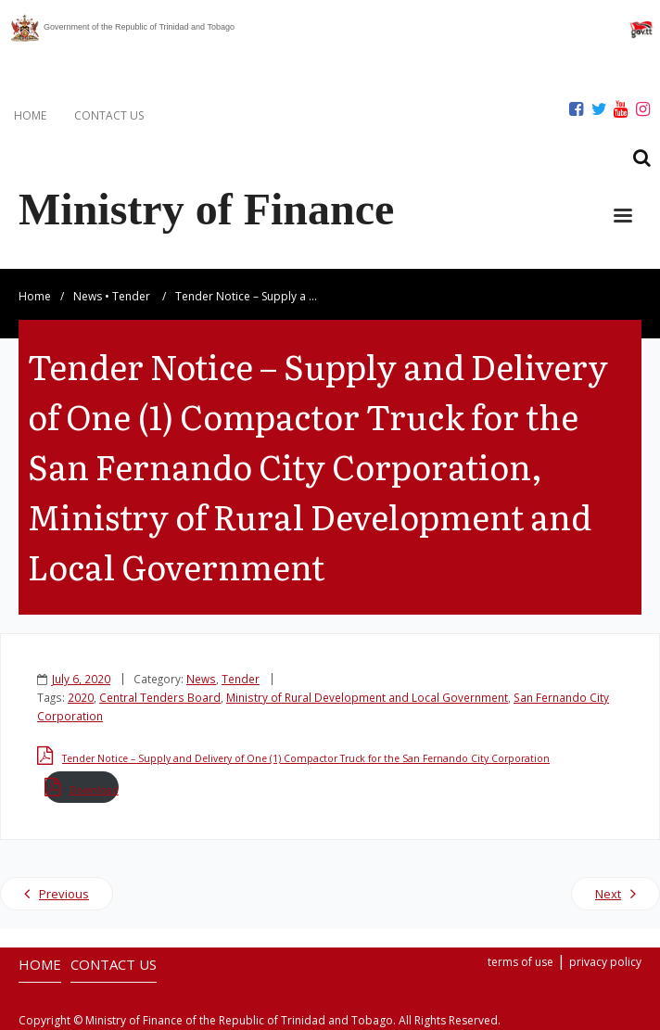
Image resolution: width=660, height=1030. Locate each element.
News (87, 296)
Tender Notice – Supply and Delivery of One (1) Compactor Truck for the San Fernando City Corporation (306, 758)
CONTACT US (109, 115)
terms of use (520, 962)
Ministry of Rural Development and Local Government (367, 697)
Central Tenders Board (160, 697)
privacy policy (605, 962)
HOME (30, 115)
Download (94, 789)
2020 (81, 697)
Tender (131, 296)
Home (35, 296)
